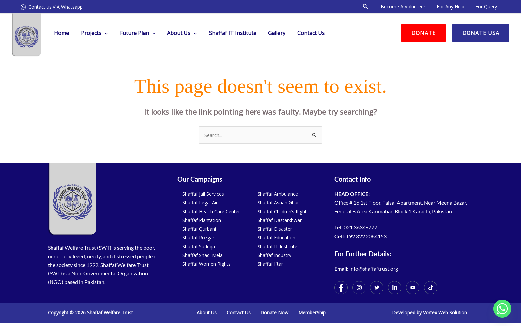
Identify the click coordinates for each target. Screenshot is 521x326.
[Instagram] (358, 287)
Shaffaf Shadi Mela (202, 255)
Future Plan (134, 33)
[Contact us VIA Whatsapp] (51, 7)
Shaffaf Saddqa (198, 246)
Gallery (269, 33)
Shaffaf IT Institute (226, 33)
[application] (102, 33)
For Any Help (453, 6)
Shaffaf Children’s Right (282, 211)
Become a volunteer (408, 6)
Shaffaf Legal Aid (200, 202)
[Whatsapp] (502, 309)
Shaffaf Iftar (270, 264)
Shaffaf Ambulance (278, 194)
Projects (92, 33)
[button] (371, 6)
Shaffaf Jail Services (203, 194)
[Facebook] (341, 287)
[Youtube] (412, 287)
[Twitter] (376, 287)
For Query (487, 6)
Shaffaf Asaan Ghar (278, 202)
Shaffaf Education (276, 237)
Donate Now (274, 312)
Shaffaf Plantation (201, 220)
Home (60, 33)
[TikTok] (430, 287)
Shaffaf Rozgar (198, 237)
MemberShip (312, 312)
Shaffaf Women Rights (206, 264)
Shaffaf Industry (274, 255)
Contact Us (302, 33)
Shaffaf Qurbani (199, 229)
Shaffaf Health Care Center (211, 211)
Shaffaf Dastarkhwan (280, 220)
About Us (177, 33)
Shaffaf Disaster (275, 229)
